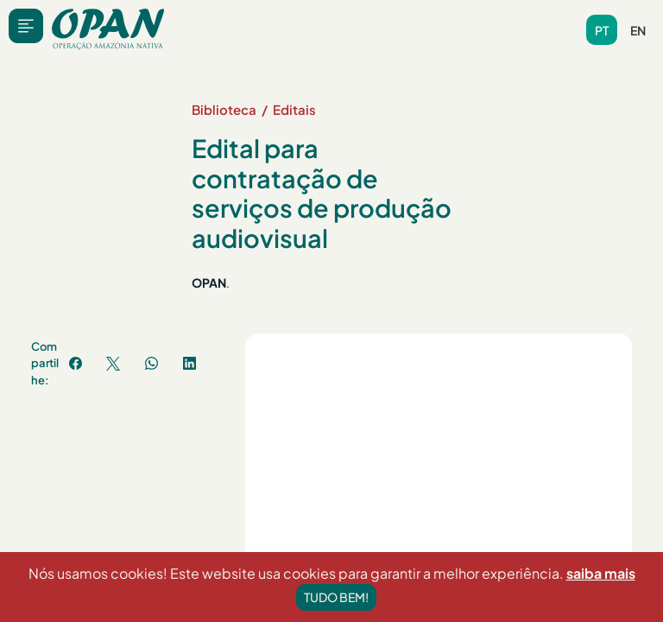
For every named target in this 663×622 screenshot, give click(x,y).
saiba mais (600, 586)
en (638, 30)
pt (602, 30)
